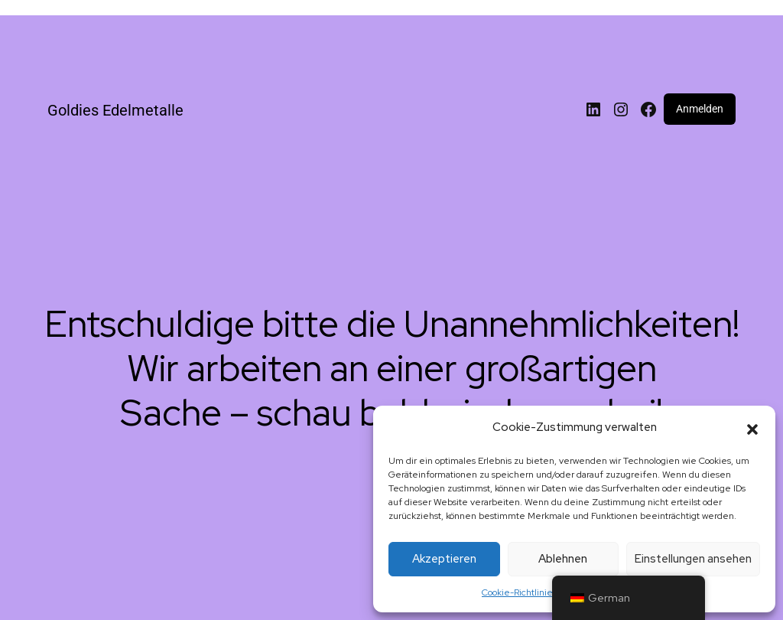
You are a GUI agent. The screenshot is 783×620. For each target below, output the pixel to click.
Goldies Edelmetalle (115, 110)
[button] (752, 428)
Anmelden (699, 109)
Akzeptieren (444, 558)
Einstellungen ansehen (693, 558)
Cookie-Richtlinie (517, 592)
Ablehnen (562, 558)
